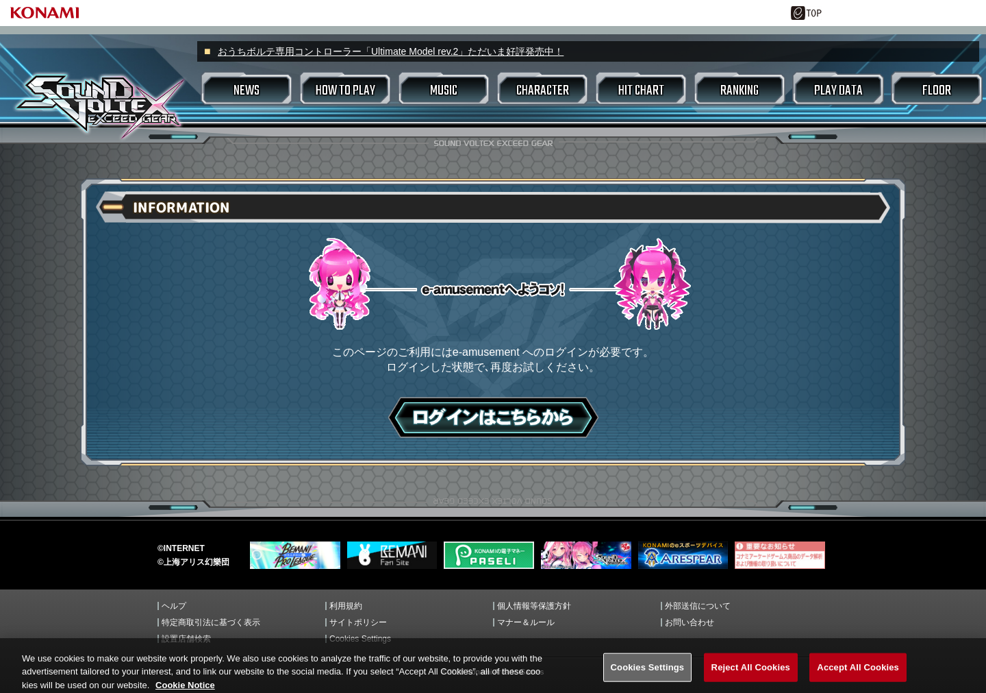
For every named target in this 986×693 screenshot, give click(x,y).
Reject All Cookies (750, 675)
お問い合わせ (689, 622)
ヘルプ (174, 606)
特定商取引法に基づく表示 (211, 622)
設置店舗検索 (186, 639)
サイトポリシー (358, 622)
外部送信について (698, 606)
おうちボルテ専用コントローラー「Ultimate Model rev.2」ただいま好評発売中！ (391, 51)
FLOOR (936, 90)
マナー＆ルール (526, 622)
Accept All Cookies (858, 675)
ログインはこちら (493, 417)
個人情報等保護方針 (534, 606)
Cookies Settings (360, 639)
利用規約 (345, 606)
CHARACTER (542, 90)
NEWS (246, 90)
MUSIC (443, 90)
